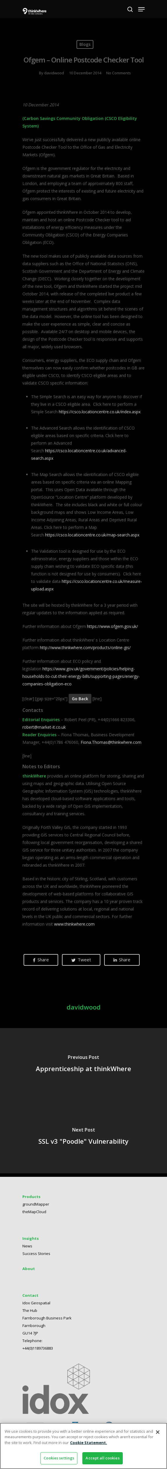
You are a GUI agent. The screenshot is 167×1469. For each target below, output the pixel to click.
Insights (30, 1238)
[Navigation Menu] (141, 9)
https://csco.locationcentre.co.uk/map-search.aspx (92, 535)
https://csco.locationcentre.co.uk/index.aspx (100, 411)
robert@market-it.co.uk (44, 727)
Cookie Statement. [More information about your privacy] (88, 1442)
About (28, 1268)
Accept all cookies (102, 1458)
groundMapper (35, 1204)
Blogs (84, 44)
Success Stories (36, 1253)
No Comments (118, 73)
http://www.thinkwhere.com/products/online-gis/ (85, 647)
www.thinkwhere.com (74, 924)
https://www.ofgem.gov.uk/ (112, 626)
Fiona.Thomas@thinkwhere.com (111, 742)
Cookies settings (59, 1458)
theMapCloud (34, 1211)
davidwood (54, 73)
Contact (30, 1295)
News (27, 1246)
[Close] (157, 1432)
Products (31, 1196)
